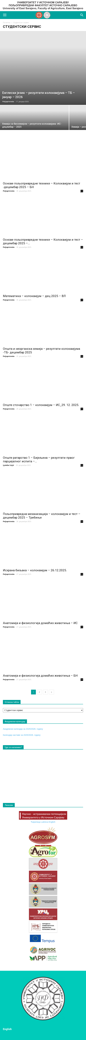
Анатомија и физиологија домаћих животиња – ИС (40, 623)
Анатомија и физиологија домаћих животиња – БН (40, 675)
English (52, 822)
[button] (82, 15)
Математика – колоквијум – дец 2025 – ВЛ (34, 296)
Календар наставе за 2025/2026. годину (22, 735)
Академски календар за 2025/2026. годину (23, 729)
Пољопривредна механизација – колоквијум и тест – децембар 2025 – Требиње (41, 515)
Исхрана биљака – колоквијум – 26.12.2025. (35, 570)
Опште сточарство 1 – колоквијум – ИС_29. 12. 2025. (41, 405)
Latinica (44, 822)
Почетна (6, 22)
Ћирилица (35, 822)
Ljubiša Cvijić (8, 465)
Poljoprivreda (8, 101)
